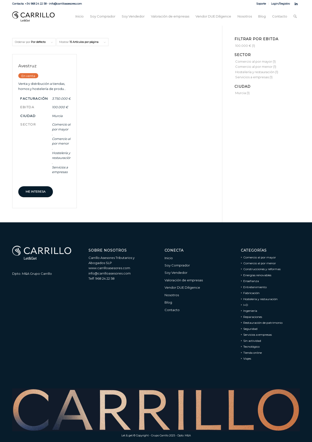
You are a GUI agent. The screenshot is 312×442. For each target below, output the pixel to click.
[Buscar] (295, 16)
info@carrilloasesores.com (109, 273)
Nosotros (172, 295)
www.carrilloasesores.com (109, 268)
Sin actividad (252, 341)
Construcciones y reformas (262, 269)
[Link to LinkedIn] (296, 3)
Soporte (261, 3)
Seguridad (250, 329)
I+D (245, 305)
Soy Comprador (177, 265)
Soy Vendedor (176, 273)
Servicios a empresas (60, 169)
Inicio (169, 258)
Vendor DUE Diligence (182, 287)
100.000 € (60, 107)
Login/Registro (280, 3)
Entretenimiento (255, 287)
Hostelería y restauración (61, 155)
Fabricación (251, 293)
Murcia (57, 116)
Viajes (247, 358)
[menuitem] (261, 3)
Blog (168, 302)
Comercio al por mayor (61, 126)
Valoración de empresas (184, 280)
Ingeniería (250, 311)
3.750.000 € (61, 98)
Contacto (172, 310)
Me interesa (36, 191)
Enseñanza (251, 281)
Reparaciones (252, 317)
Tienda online (252, 352)
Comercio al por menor (61, 141)
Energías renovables (257, 275)
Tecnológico (251, 346)
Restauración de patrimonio (263, 322)
